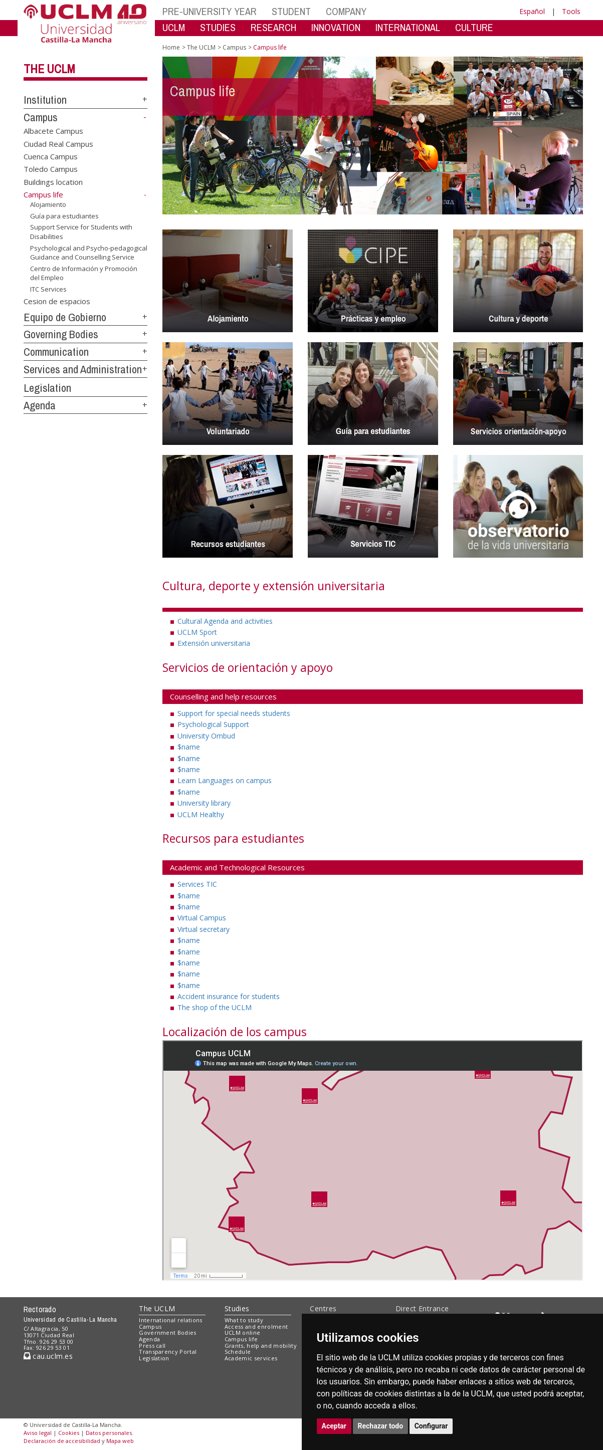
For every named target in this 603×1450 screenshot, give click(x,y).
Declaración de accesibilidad (62, 1440)
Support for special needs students (233, 713)
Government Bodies (167, 1332)
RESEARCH (273, 27)
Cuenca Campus (51, 156)
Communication (56, 351)
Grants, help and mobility (261, 1345)
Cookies (68, 1432)
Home (171, 47)
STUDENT (291, 11)
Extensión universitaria (213, 643)
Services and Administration (83, 369)
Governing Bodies (61, 334)
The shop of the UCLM (214, 1007)
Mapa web (120, 1440)
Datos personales (109, 1432)
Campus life (241, 1339)
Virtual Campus (201, 917)
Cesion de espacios (57, 301)
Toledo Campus (51, 169)
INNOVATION (335, 27)
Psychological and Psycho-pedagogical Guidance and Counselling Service (88, 253)
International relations (171, 1320)
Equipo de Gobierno (65, 317)
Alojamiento (48, 204)
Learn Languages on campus (224, 780)
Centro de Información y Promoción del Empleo (83, 273)
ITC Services (48, 289)
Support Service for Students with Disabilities (81, 231)
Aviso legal (38, 1432)
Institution (45, 99)
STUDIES (218, 27)
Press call (152, 1345)
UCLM (173, 27)
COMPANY (346, 11)
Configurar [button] (431, 1426)
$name (188, 747)
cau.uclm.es (48, 1356)
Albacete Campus (53, 131)
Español (532, 11)
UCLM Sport (197, 632)
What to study (244, 1320)
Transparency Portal (167, 1351)
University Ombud (206, 736)
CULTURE (474, 27)
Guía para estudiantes (64, 215)
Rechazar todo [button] (381, 1426)
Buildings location (53, 181)
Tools (571, 11)
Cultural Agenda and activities (225, 621)
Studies (237, 1308)
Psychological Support (213, 724)
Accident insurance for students (228, 996)
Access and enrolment (256, 1326)
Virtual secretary (203, 929)
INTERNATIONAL (407, 27)
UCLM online (243, 1332)
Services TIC (197, 884)
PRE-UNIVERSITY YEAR (209, 11)
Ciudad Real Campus (58, 143)
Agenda (40, 405)
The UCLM (49, 69)
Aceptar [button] (334, 1426)
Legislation (47, 387)
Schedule (238, 1351)
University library (204, 803)
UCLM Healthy (200, 814)
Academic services (251, 1358)
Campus (41, 117)
